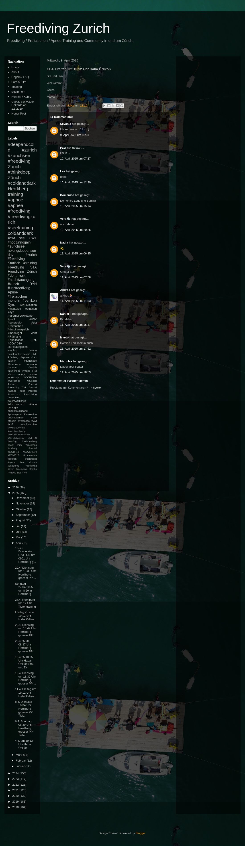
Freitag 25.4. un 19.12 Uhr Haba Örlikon (25, 615)
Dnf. (34, 340)
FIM (34, 370)
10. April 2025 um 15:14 (75, 206)
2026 (16, 487)
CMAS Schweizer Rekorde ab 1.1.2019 (22, 105)
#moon (33, 350)
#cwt (11, 238)
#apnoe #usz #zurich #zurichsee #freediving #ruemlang (22, 394)
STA (33, 267)
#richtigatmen (15, 417)
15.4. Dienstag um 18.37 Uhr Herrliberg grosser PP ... (25, 678)
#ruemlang (21, 469)
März (19, 754)
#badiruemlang (29, 441)
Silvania (65, 123)
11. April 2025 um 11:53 (75, 301)
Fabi (63, 147)
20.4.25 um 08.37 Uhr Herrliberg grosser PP (24, 646)
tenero (33, 374)
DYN (33, 284)
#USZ (33, 319)
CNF (34, 353)
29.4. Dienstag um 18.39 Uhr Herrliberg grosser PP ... (25, 573)
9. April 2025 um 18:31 (74, 135)
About (15, 72)
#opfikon (12, 459)
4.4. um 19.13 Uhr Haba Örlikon (24, 744)
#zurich (13, 284)
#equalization (28, 305)
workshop (13, 377)
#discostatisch (16, 404)
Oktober (21, 509)
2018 (16, 807)
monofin (14, 300)
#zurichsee (16, 246)
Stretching (14, 387)
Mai (18, 537)
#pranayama (15, 414)
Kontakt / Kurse (21, 96)
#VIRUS (32, 438)
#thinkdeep (19, 171)
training (15, 194)
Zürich (14, 177)
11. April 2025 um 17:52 (75, 348)
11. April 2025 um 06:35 (75, 253)
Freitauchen (15, 326)
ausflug (12, 350)
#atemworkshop (17, 400)
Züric (24, 387)
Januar (20, 766)
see (22, 238)
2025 (16, 493)
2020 (16, 795)
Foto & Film (18, 82)
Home (15, 67)
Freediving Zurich (58, 28)
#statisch (31, 308)
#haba (33, 404)
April (19, 543)
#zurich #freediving (22, 257)
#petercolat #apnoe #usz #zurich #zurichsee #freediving (22, 462)
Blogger (140, 833)
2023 (16, 778)
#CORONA (30, 377)
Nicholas (66, 361)
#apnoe (15, 199)
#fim (19, 445)
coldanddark (20, 233)
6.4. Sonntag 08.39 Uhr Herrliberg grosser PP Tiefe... (24, 728)
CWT (33, 238)
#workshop (14, 380)
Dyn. (11, 305)
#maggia (13, 407)
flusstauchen (15, 353)
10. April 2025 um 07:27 (75, 158)
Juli (18, 526)
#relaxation (30, 414)
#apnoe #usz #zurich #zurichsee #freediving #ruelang (22, 360)
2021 (16, 790)
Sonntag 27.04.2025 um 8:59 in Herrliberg (24, 589)
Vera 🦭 (65, 218)
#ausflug (12, 441)
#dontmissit (16, 275)
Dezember (23, 498)
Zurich (14, 166)
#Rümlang (14, 336)
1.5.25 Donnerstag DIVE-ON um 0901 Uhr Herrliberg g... (25, 554)
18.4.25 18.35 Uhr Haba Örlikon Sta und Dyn (24, 662)
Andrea (65, 290)
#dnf (34, 333)
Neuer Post (18, 113)
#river (11, 469)
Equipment (18, 91)
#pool (11, 319)
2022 (16, 784)
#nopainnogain (19, 242)
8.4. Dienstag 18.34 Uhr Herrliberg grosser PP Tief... (24, 708)
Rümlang (13, 357)
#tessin (12, 420)
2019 (16, 801)
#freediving (19, 210)
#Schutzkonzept (16, 438)
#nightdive (14, 308)
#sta (34, 322)
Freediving (16, 267)
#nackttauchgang (18, 410)
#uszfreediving (19, 288)
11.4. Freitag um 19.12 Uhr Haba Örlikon (25, 692)
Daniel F (65, 313)
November (23, 503)
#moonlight (15, 333)
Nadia (64, 242)
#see (34, 417)
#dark (11, 445)
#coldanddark (22, 183)
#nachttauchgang (21, 280)
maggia (22, 374)
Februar (21, 760)
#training (30, 263)
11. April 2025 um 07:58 (75, 277)
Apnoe (13, 292)
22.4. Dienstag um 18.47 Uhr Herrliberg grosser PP (25, 630)
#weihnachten (29, 424)
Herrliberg (18, 188)
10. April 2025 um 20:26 (75, 229)
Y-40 (24, 472)
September (23, 514)
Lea (62, 171)
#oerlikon (30, 300)
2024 (16, 773)
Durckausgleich (18, 346)
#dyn (11, 312)
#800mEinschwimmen (19, 434)
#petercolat (15, 322)
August (21, 520)
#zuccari (32, 380)
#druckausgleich (18, 329)
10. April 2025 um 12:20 (75, 182)
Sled (19, 472)
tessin (27, 353)
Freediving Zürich (22, 271)
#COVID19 (15, 343)
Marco (64, 337)
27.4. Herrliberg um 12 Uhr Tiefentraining (25, 603)
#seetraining (20, 227)
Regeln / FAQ (20, 77)
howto (97, 387)
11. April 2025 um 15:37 (75, 324)
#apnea (15, 205)
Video (11, 374)
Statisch (14, 263)
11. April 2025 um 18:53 (75, 372)
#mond (26, 370)
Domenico (67, 195)
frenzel (33, 387)
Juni (19, 531)
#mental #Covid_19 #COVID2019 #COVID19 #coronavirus (22, 452)
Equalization (16, 340)
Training (16, 86)
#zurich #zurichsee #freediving (22, 155)
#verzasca (24, 420)
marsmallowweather (21, 315)
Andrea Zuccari (22, 384)
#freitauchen (17, 296)
